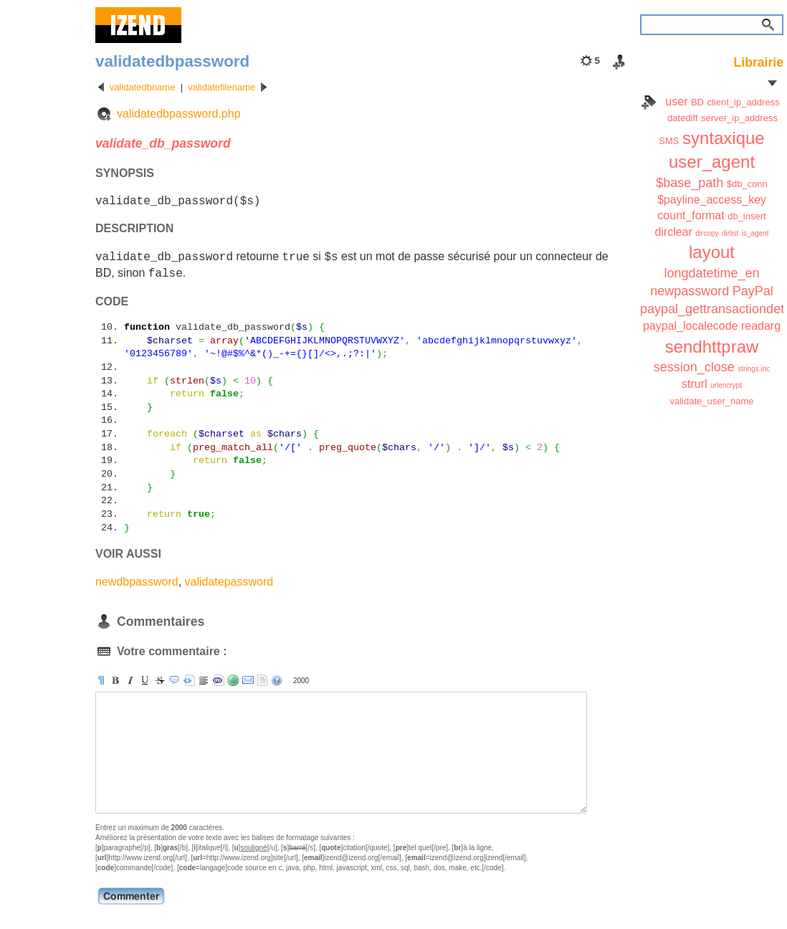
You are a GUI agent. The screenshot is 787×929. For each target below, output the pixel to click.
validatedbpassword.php (179, 114)
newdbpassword (136, 582)
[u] (145, 680)
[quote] (174, 680)
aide (276, 680)
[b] (115, 680)
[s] (160, 680)
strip (262, 680)
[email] (248, 680)
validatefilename (221, 87)
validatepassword (229, 582)
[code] (218, 680)
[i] (130, 680)
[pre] (189, 680)
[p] (101, 680)
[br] (203, 680)
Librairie (758, 62)
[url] (233, 680)
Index (648, 102)
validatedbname (143, 87)
